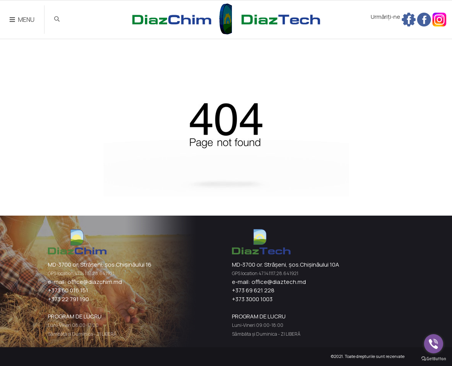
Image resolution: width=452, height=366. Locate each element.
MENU (22, 19)
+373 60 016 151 (68, 290)
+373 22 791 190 (68, 299)
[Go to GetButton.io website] (433, 358)
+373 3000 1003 (252, 299)
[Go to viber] (433, 343)
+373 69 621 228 (253, 290)
